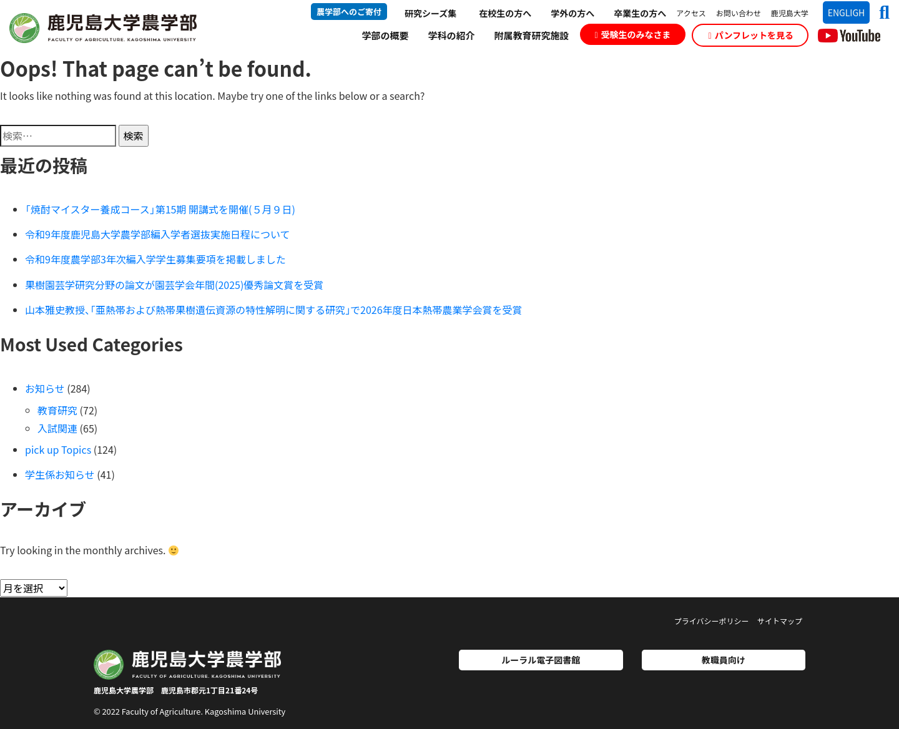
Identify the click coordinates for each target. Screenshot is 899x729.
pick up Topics (58, 449)
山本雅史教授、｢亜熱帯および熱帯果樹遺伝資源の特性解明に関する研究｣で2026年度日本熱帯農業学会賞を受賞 (274, 309)
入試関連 (57, 428)
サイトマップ (779, 620)
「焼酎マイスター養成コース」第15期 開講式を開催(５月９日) (160, 209)
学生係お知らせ (60, 474)
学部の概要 (384, 35)
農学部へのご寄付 (349, 11)
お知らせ (45, 388)
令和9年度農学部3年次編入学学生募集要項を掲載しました (155, 259)
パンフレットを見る (751, 35)
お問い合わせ (738, 12)
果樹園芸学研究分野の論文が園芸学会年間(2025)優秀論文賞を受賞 (174, 284)
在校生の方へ (505, 13)
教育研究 (57, 410)
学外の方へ (572, 13)
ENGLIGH (846, 12)
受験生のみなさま (632, 34)
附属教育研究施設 (531, 35)
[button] (880, 12)
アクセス (690, 12)
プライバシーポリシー (711, 620)
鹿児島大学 (789, 12)
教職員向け (723, 659)
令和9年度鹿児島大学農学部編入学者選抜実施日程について (157, 234)
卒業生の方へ (640, 13)
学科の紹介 (451, 35)
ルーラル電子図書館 (540, 659)
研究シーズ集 (430, 13)
